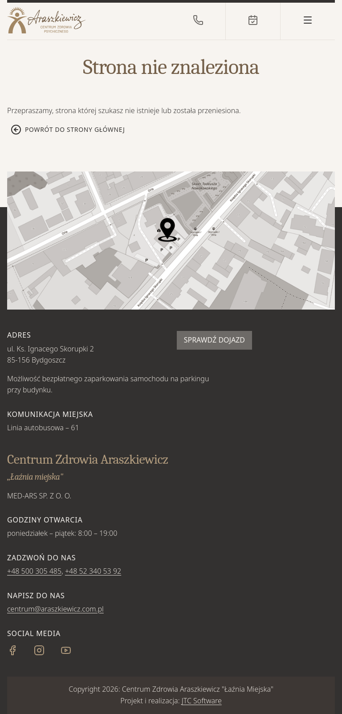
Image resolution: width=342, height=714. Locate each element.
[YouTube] (73, 653)
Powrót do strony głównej (68, 129)
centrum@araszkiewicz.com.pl (55, 609)
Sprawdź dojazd (214, 340)
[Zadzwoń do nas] (198, 20)
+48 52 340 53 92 (93, 571)
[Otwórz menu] (308, 20)
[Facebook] (19, 653)
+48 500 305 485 (34, 571)
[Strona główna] (74, 20)
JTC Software (202, 701)
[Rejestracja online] (253, 20)
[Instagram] (46, 653)
